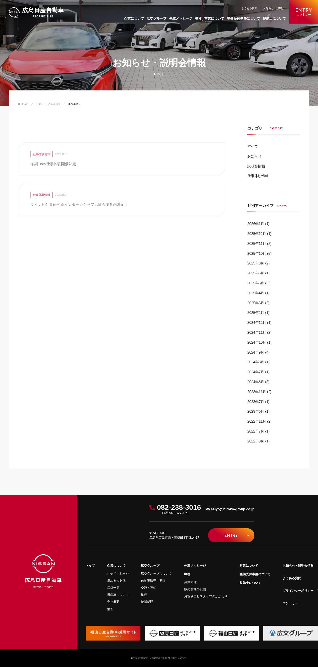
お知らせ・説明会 (273, 8)
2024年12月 (256, 322)
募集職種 (190, 582)
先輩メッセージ (180, 18)
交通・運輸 (148, 587)
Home (23, 104)
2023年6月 (255, 411)
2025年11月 (256, 243)
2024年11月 (256, 332)
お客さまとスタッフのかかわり (205, 596)
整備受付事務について (243, 18)
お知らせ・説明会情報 (48, 104)
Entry (236, 535)
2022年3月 (255, 441)
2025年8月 (255, 263)
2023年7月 (255, 402)
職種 (198, 18)
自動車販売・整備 (153, 580)
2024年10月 (256, 342)
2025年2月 (255, 313)
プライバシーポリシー (300, 590)
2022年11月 (256, 421)
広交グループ (157, 18)
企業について (134, 18)
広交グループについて (156, 573)
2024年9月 (255, 352)
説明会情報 (256, 166)
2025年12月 (256, 234)
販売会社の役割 (195, 589)
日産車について (118, 594)
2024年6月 (255, 382)
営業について (214, 18)
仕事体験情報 (258, 176)
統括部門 (147, 601)
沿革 (110, 609)
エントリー (290, 603)
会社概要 (113, 601)
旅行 (144, 594)
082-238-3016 (175, 509)
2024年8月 (255, 362)
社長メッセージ (118, 573)
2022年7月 (255, 431)
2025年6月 (255, 273)
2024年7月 (255, 372)
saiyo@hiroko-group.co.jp (230, 509)
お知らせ (254, 156)
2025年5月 (255, 283)
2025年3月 (255, 303)
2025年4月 (255, 293)
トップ (90, 565)
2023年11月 (256, 392)
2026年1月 (255, 224)
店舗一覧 (113, 587)
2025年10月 (256, 253)
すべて (252, 146)
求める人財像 (116, 580)
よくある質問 (249, 8)
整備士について (274, 18)
